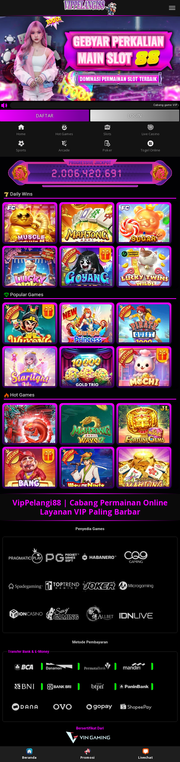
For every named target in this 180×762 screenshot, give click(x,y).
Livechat (145, 754)
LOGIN (135, 116)
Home (21, 130)
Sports (21, 146)
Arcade (64, 146)
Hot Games (64, 130)
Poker (107, 146)
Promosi (87, 754)
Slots (107, 130)
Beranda (29, 754)
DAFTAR (44, 116)
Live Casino (150, 130)
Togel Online (150, 146)
